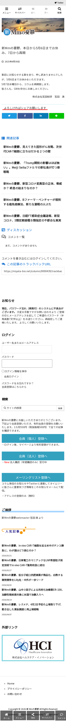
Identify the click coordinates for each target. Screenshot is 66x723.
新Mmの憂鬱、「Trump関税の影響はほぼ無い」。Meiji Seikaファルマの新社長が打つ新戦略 (31, 167)
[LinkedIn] (40, 116)
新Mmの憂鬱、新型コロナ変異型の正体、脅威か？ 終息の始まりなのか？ (32, 185)
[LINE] (56, 116)
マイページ (25, 444)
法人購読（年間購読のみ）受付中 (28, 462)
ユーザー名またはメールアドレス (20, 343)
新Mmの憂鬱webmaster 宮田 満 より (22, 517)
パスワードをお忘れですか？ (18, 383)
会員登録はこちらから (14, 386)
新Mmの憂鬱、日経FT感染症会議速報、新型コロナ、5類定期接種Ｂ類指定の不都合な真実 (32, 218)
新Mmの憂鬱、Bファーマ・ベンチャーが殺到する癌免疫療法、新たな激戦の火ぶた (32, 201)
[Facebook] (25, 116)
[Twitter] (9, 116)
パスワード (8, 357)
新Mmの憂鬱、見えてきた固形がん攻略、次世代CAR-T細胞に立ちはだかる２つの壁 (32, 149)
